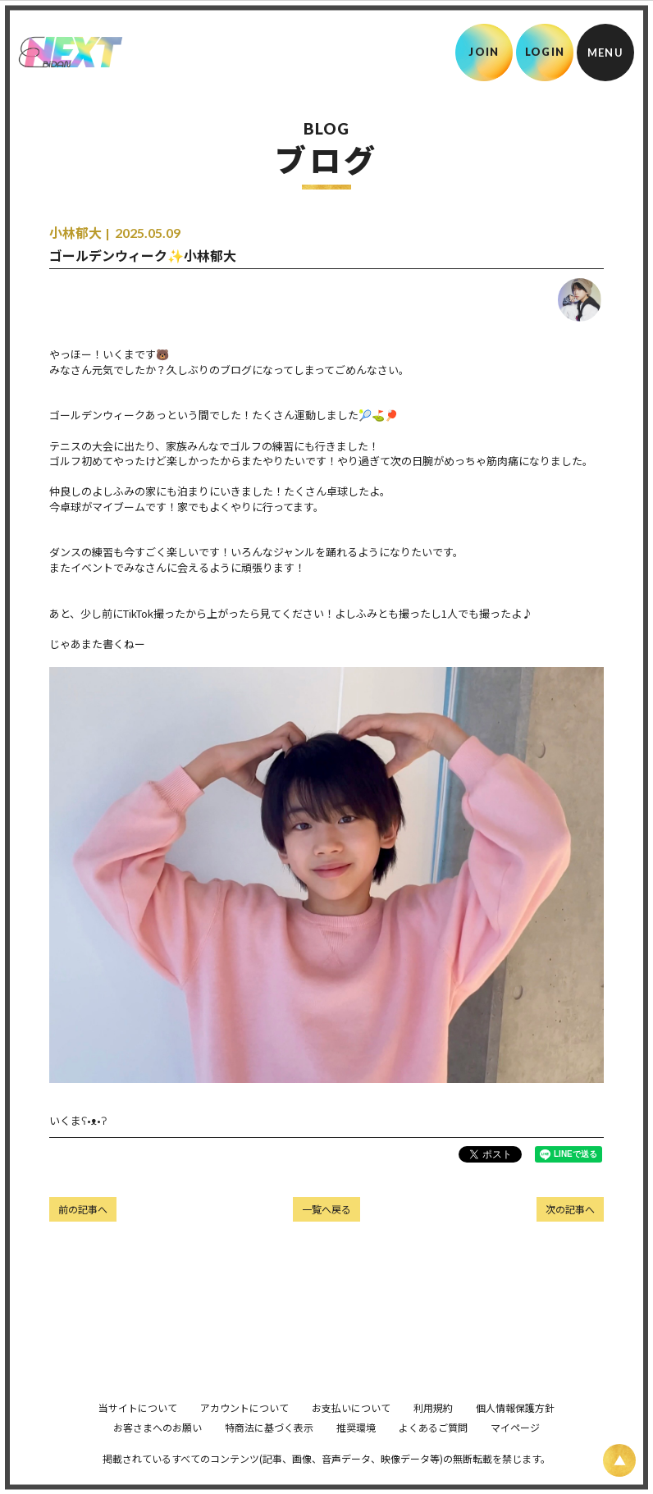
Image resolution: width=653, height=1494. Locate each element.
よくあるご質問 (433, 1450)
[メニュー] (605, 52)
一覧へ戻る (326, 1209)
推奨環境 (356, 1450)
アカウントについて (244, 1430)
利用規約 (433, 1430)
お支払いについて (351, 1430)
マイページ (515, 1450)
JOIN (483, 51)
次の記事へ (570, 1209)
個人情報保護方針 (515, 1430)
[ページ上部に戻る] (619, 1460)
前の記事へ (82, 1209)
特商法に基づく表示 (269, 1450)
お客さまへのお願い (157, 1450)
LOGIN (545, 51)
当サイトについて (137, 1430)
